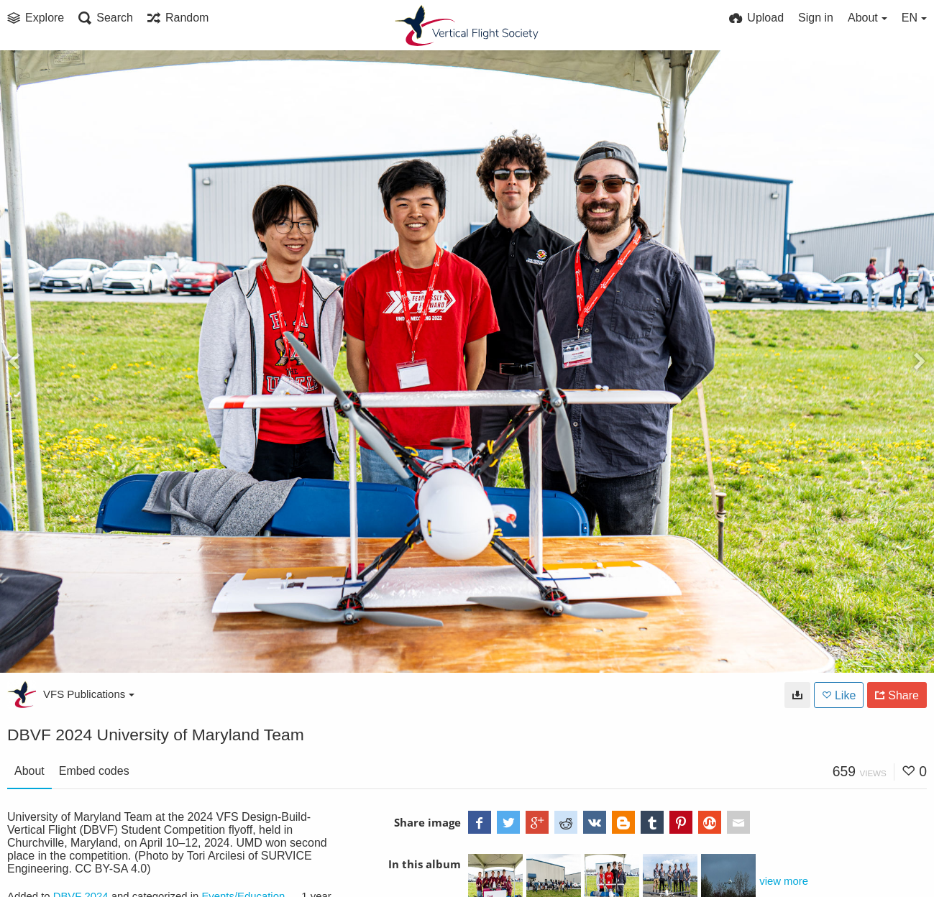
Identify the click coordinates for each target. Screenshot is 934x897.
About (29, 771)
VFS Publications (88, 694)
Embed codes (94, 771)
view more (783, 881)
